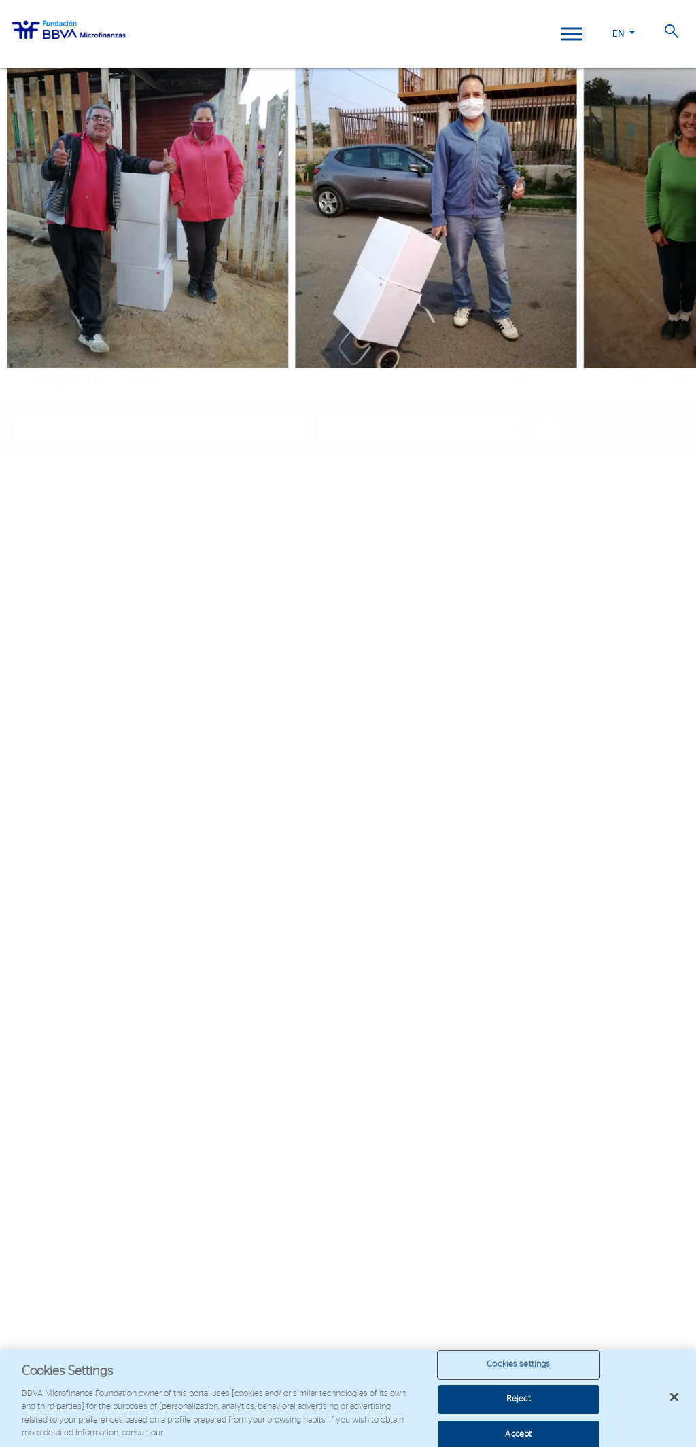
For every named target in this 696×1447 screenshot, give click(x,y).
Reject (518, 1399)
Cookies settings (518, 1365)
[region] (348, 1398)
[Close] (674, 1397)
